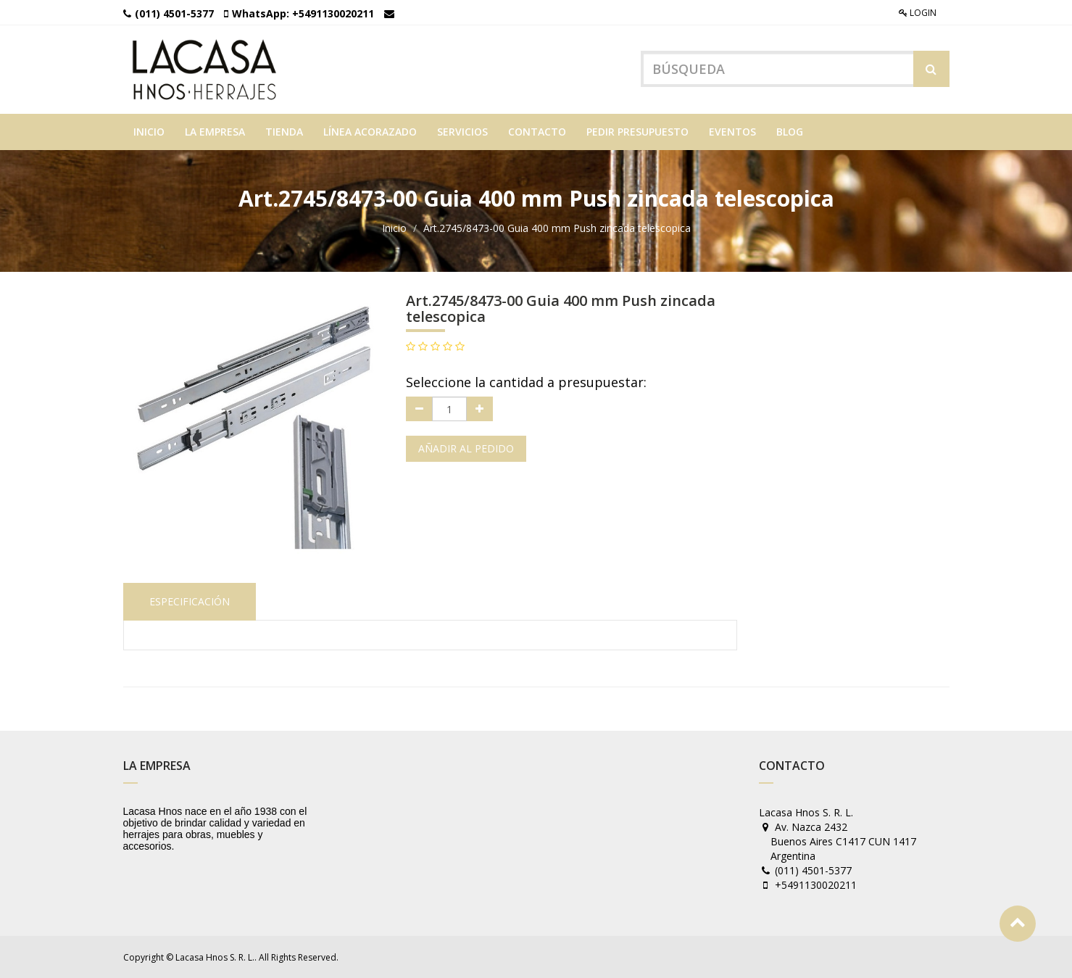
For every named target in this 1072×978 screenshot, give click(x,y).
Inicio (394, 228)
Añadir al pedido (466, 448)
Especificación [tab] (189, 601)
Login (917, 13)
